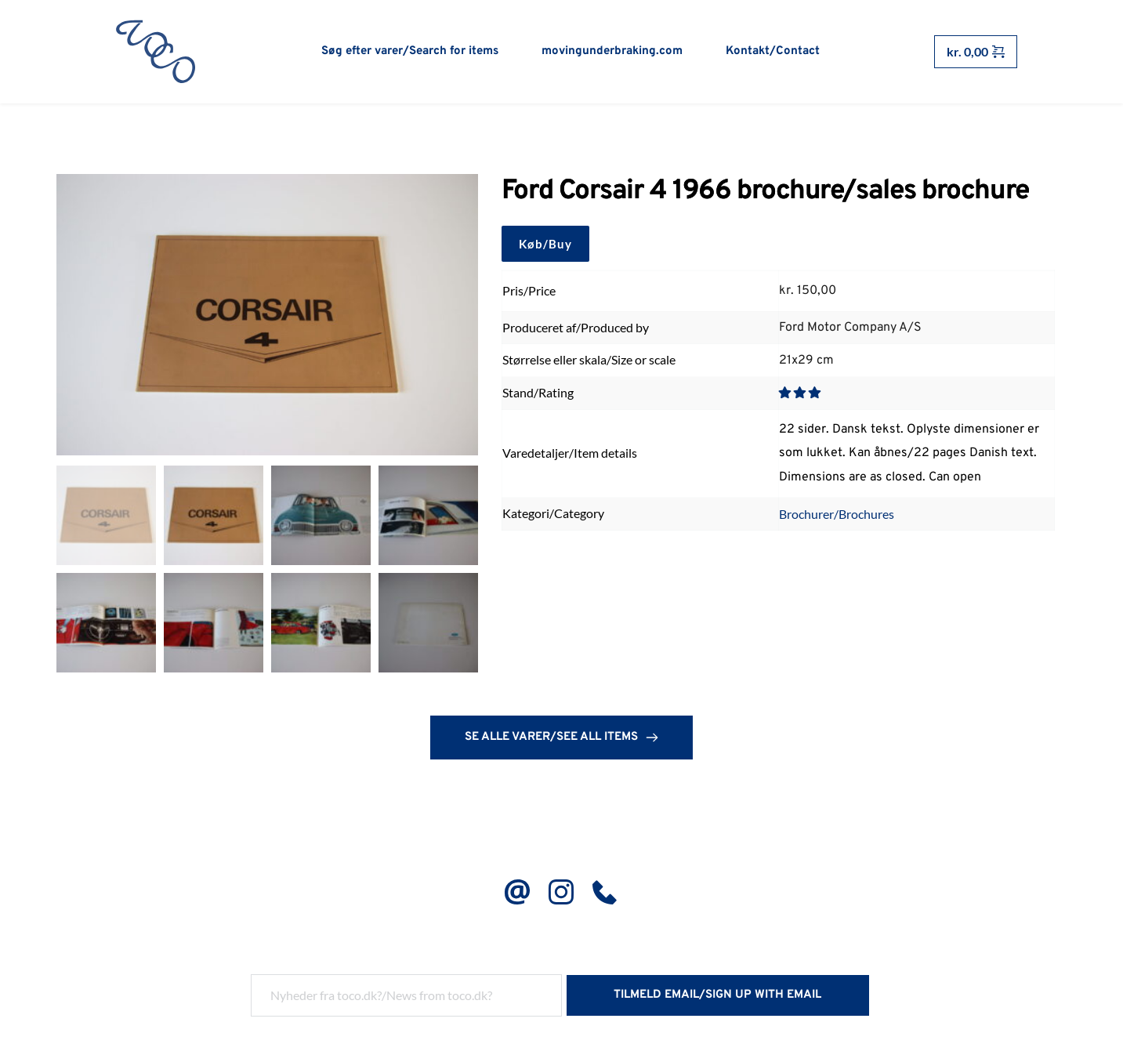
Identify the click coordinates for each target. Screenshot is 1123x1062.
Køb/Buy (545, 244)
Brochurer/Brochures (836, 514)
